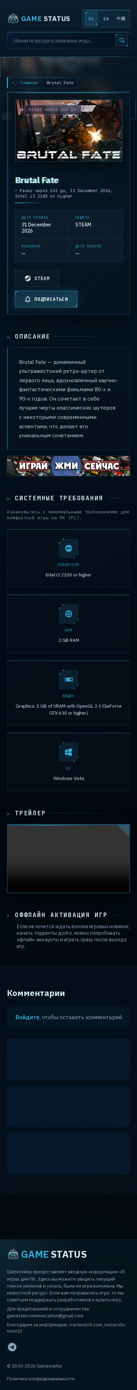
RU (91, 19)
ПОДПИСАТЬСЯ (46, 299)
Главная (28, 82)
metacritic (114, 1324)
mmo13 (14, 1331)
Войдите (28, 1018)
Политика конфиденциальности (41, 1379)
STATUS (38, 18)
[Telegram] (12, 1347)
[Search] (68, 40)
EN (106, 19)
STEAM (37, 278)
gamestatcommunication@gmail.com (45, 1315)
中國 (121, 18)
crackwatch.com (85, 1324)
